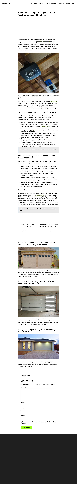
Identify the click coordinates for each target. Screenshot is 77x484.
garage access (40, 195)
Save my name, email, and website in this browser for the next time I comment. (39, 422)
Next (52, 231)
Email (22, 409)
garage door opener (46, 126)
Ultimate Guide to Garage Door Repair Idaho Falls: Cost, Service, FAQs (36, 282)
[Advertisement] (38, 28)
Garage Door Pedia (6, 3)
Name (23, 402)
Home (31, 3)
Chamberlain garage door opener (44, 41)
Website (23, 415)
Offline (20, 197)
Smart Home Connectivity (53, 226)
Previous (25, 231)
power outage (36, 130)
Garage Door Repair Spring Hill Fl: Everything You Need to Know (38, 330)
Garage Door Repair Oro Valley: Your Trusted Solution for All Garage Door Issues (36, 243)
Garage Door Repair (30, 224)
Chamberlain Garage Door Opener (47, 224)
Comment (24, 387)
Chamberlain (53, 101)
